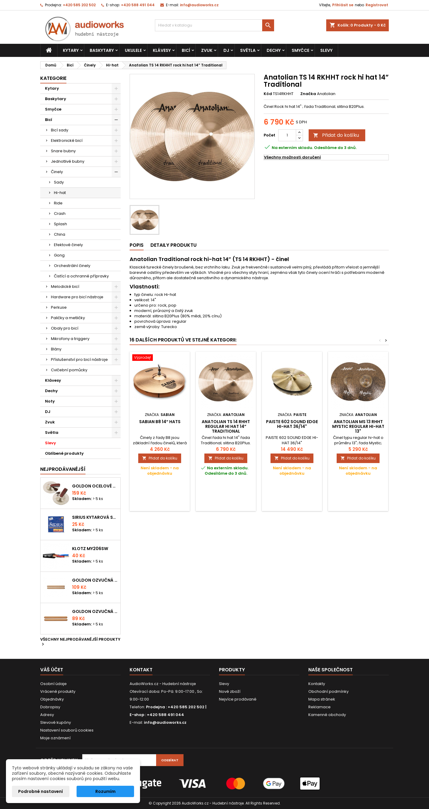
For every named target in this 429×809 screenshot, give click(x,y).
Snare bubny (63, 151)
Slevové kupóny (55, 722)
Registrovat (377, 4)
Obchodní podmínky (328, 691)
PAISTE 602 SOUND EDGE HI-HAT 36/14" (292, 424)
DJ (226, 50)
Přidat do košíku (336, 135)
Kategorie (53, 78)
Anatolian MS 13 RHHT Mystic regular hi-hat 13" (358, 426)
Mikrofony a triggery (70, 338)
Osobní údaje (53, 684)
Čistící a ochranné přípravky (81, 276)
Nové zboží (229, 691)
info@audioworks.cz (199, 4)
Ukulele (133, 50)
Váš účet (51, 669)
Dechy (274, 50)
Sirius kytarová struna (95, 517)
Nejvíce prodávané (238, 699)
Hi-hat (60, 192)
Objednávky (52, 699)
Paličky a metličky (68, 318)
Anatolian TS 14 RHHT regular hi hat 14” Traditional (226, 426)
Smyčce (300, 50)
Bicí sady (59, 130)
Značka (308, 94)
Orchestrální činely (72, 265)
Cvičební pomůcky (69, 370)
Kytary (71, 50)
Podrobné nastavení (40, 791)
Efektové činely (68, 245)
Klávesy (162, 50)
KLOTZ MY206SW (90, 548)
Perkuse (59, 307)
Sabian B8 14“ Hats (160, 422)
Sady (59, 182)
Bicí (186, 50)
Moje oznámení (55, 738)
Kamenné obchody (327, 715)
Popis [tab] (137, 245)
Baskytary (102, 50)
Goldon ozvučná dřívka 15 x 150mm (95, 611)
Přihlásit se (342, 4)
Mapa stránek (321, 699)
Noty (50, 401)
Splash (60, 224)
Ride (58, 203)
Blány (56, 349)
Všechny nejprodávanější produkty (80, 642)
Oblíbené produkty (64, 453)
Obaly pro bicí (64, 328)
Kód (268, 94)
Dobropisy (50, 707)
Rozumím (105, 791)
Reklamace (319, 707)
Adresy (47, 715)
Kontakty (316, 684)
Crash (60, 213)
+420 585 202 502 (79, 4)
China (59, 234)
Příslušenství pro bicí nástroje (79, 359)
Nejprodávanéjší (63, 469)
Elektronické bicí (67, 140)
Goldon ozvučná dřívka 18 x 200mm (95, 580)
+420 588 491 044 (138, 4)
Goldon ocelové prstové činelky (95, 486)
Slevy (326, 50)
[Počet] (287, 135)
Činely (57, 172)
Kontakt (141, 669)
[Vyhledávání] (214, 25)
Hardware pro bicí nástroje (77, 297)
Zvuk (206, 50)
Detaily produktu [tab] (173, 245)
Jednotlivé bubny (67, 161)
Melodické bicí (65, 286)
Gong (59, 255)
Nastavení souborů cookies (67, 730)
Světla (248, 50)
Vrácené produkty (57, 691)
